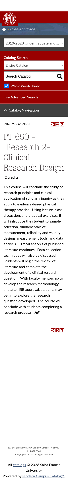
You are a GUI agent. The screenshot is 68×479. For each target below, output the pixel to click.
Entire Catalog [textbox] (17, 65)
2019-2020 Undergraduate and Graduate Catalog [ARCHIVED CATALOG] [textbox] (35, 43)
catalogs (19, 464)
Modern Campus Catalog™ (43, 476)
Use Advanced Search (21, 97)
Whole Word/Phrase (25, 86)
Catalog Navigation (24, 110)
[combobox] (34, 42)
